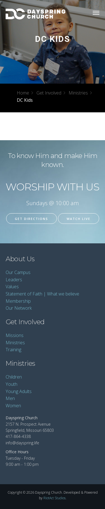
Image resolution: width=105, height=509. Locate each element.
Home (23, 93)
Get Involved (48, 93)
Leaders (14, 280)
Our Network (19, 308)
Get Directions (31, 219)
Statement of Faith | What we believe (42, 294)
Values (12, 286)
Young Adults (19, 391)
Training (13, 349)
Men (10, 398)
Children (14, 377)
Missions (15, 335)
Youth (11, 384)
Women (13, 406)
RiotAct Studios (54, 498)
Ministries (78, 93)
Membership (18, 301)
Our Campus (18, 272)
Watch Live (78, 219)
